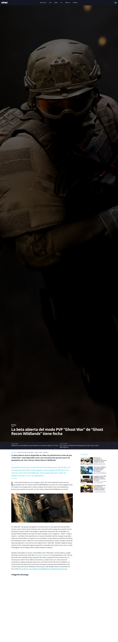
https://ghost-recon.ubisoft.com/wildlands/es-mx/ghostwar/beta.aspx (43, 569)
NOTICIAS (43, 2)
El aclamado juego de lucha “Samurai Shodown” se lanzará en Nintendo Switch (99, 487)
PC (61, 2)
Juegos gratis (64, 443)
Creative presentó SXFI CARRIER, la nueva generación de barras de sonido (100, 478)
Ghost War (38, 452)
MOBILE (75, 2)
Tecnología (14, 443)
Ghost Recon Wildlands (26, 452)
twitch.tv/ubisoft (43, 555)
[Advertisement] (93, 499)
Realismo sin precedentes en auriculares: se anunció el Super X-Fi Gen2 (34, 445)
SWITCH (67, 2)
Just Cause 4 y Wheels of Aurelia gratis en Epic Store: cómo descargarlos (79, 446)
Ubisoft (45, 452)
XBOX (56, 2)
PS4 (50, 2)
